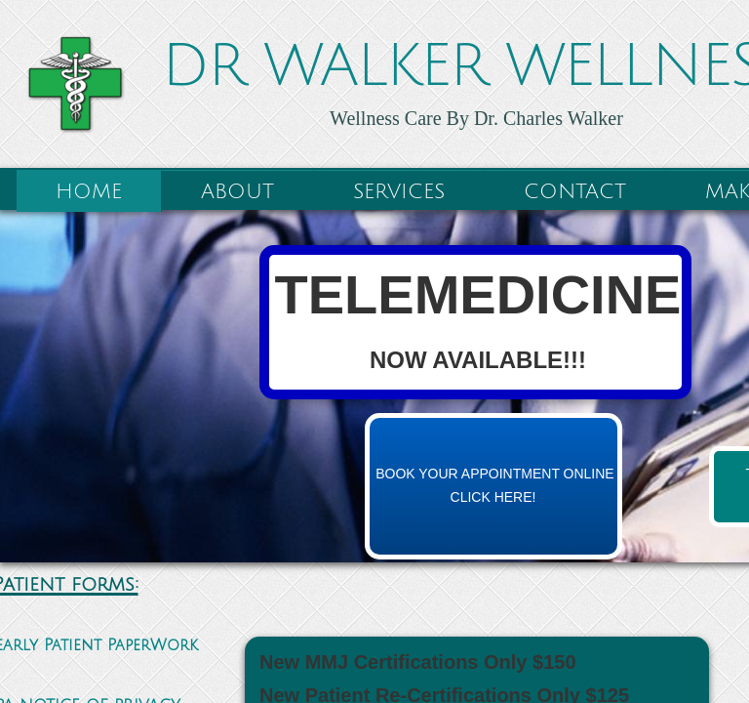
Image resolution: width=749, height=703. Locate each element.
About (237, 192)
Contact (575, 192)
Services (399, 192)
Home (89, 192)
